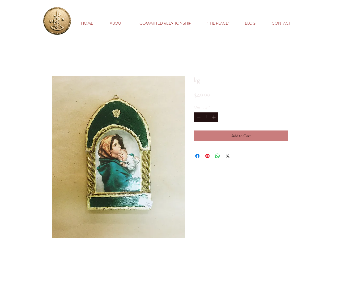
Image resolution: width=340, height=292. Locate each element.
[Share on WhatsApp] (217, 156)
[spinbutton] (206, 117)
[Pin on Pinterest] (207, 156)
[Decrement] (198, 117)
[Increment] (214, 117)
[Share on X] (227, 156)
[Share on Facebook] (197, 156)
